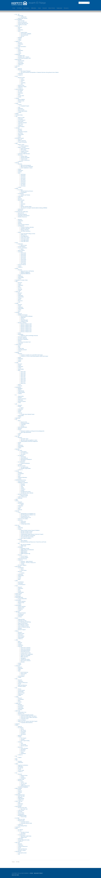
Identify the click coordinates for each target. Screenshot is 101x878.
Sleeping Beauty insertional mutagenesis (29, 441)
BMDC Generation (24, 656)
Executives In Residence (23, 339)
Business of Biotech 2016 (26, 329)
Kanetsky (17, 352)
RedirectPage (23, 816)
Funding (19, 298)
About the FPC (21, 213)
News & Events (51, 8)
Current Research (21, 120)
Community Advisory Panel (26, 823)
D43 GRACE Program (19, 138)
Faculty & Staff (21, 779)
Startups (19, 340)
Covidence (23, 489)
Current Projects (24, 556)
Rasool (16, 618)
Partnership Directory (22, 558)
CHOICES (22, 80)
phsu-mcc (17, 525)
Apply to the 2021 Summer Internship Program (27, 721)
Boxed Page (20, 15)
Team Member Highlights (26, 33)
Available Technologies (23, 314)
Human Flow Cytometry (25, 647)
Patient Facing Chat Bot (23, 623)
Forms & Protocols (22, 264)
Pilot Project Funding (25, 740)
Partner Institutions (25, 145)
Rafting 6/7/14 (24, 234)
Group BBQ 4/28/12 (25, 240)
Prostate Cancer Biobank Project (27, 414)
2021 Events (23, 258)
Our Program (23, 738)
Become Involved (21, 465)
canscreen (17, 66)
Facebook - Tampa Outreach (27, 561)
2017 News (23, 184)
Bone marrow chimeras (25, 660)
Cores (19, 512)
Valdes (16, 763)
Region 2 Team (21, 144)
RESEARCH (20, 388)
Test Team (20, 811)
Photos (19, 232)
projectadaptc (18, 600)
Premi (16, 585)
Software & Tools (24, 321)
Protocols (20, 385)
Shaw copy (17, 842)
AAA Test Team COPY (22, 807)
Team (19, 28)
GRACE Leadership (22, 140)
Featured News (24, 32)
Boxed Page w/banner (22, 18)
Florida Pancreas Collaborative (21, 211)
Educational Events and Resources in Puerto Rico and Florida (33, 541)
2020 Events (23, 259)
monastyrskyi (18, 387)
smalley (16, 696)
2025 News (23, 174)
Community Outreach (22, 122)
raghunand (17, 611)
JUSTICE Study (18, 344)
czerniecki (17, 127)
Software (20, 792)
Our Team (20, 450)
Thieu (16, 759)
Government (23, 731)
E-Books (22, 490)
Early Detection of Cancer (23, 624)
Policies (19, 429)
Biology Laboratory (25, 229)
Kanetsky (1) (17, 827)
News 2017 (23, 382)
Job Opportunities (24, 467)
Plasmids (23, 661)
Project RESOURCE (19, 597)
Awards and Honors (22, 398)
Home (13, 8)
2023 (22, 202)
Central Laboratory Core (26, 517)
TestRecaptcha (21, 814)
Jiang (16, 281)
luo (16, 394)
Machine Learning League (26, 206)
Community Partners (25, 821)
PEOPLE (19, 389)
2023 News (23, 176)
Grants (39, 8)
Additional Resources (25, 785)
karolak (16, 303)
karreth (16, 362)
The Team (20, 130)
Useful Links (23, 521)
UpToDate (23, 485)
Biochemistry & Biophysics (26, 459)
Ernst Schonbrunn (24, 672)
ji (15, 218)
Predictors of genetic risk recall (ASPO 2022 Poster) (32, 354)
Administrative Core (22, 712)
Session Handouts (22, 601)
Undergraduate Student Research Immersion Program (32, 534)
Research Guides (24, 495)
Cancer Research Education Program (25, 714)
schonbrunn (17, 665)
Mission (19, 689)
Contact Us (20, 64)
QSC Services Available (25, 544)
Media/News (20, 334)
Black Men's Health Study (26, 836)
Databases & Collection (23, 482)
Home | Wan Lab (18, 801)
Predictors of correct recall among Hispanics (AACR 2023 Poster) (34, 356)
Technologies (21, 691)
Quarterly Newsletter (25, 157)
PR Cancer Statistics (22, 565)
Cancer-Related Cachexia (23, 625)
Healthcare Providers (22, 24)
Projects (19, 104)
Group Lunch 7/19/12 (25, 237)
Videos (22, 752)
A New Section (21, 810)
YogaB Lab (17, 41)
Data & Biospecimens (22, 427)
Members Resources (22, 216)
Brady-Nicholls (18, 59)
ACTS (22, 81)
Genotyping (23, 658)
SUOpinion (17, 723)
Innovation (17, 312)
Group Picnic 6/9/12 (25, 238)
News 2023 (23, 374)
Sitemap (31, 873)
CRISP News (20, 124)
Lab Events (20, 251)
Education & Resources (23, 494)
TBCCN (16, 725)
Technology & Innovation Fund (24, 342)
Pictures (19, 701)
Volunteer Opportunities (26, 468)
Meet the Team (21, 60)
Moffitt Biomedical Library (20, 480)
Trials (22, 486)
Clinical (22, 729)
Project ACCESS (18, 593)
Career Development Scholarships (28, 535)
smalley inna (17, 703)
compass (17, 98)
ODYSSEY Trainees (22, 686)
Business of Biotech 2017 (26, 327)
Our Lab (19, 830)
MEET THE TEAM (21, 796)
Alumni (22, 249)
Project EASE (18, 594)
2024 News (23, 175)
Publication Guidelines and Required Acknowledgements (32, 431)
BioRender (20, 498)
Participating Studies (25, 423)
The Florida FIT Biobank (25, 71)
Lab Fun (22, 36)
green (16, 828)
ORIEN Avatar (23, 545)
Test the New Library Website (27, 492)
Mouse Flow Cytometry (25, 649)
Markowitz (17, 449)
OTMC (16, 499)
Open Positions (21, 126)
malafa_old (17, 291)
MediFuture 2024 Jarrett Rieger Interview (29, 335)
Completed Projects (25, 105)
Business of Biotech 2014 (26, 331)
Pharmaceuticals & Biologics (27, 316)
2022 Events (23, 256)
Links (19, 302)
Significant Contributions (23, 765)
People (19, 169)
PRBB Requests (24, 551)
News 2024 (23, 373)
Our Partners (20, 727)
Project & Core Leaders (23, 518)
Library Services (21, 481)
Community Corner (24, 718)
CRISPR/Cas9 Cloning (25, 659)
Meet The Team (21, 20)
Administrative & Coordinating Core (28, 513)
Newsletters (23, 749)
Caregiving (23, 82)
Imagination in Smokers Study (21, 280)
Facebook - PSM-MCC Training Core (28, 562)
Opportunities (21, 63)
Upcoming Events (24, 35)
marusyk (17, 471)
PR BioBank (20, 547)
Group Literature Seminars (23, 224)
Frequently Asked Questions (27, 722)
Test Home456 (18, 806)
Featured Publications (25, 463)
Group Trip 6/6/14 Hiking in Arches (28, 233)
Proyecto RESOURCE (22, 598)
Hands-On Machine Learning (24, 627)
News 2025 (23, 371)
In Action (22, 572)
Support (19, 38)
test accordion (21, 812)
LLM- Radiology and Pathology (24, 621)
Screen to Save (24, 158)
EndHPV (17, 113)
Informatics (23, 460)
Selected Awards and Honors (27, 191)
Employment (59, 8)
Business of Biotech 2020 (26, 323)
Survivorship (23, 744)
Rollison (17, 631)
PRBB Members (24, 552)
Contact (19, 40)
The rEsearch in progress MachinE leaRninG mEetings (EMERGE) (34, 207)
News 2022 (23, 375)
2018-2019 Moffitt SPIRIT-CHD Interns (29, 716)
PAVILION (17, 511)
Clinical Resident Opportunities (27, 536)
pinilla (16, 580)
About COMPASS (21, 99)
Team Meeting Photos (22, 825)
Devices (22, 318)
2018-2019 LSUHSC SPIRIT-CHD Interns (29, 717)
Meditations (20, 609)
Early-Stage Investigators (26, 538)
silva (16, 687)
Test (19, 854)
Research (45, 8)
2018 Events (23, 262)
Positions (20, 171)
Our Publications (21, 461)
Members (20, 223)
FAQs (19, 347)
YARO (22, 743)
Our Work (20, 91)
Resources (66, 8)
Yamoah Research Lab (19, 794)
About (19, 45)
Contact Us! (20, 824)
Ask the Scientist (24, 745)
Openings (20, 289)
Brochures (23, 750)
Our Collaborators (24, 452)
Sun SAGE (17, 818)
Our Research (21, 455)
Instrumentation (21, 676)
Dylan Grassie (24, 673)
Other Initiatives (24, 540)
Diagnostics (23, 317)
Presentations (24, 192)
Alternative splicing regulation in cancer (29, 440)
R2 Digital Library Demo (26, 491)
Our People (20, 90)
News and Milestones (22, 685)
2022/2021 (23, 204)
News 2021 (23, 376)
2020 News (23, 180)
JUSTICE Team (21, 348)
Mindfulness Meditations (23, 787)
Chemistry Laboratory (25, 228)
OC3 (16, 419)
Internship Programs (22, 336)
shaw (16, 678)
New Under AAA (24, 809)
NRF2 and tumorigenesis (26, 165)
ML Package (20, 767)
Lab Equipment (21, 225)
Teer (16, 756)
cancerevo (17, 47)
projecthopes (18, 596)
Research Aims (24, 422)
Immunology (23, 456)
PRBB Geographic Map (25, 553)
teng (16, 758)
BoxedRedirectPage (22, 815)
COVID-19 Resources (25, 160)
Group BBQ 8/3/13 (24, 236)
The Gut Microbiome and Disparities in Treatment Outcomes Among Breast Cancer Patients (40, 72)
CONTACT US (20, 800)
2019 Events (23, 260)
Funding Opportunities (25, 523)
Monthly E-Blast (24, 156)
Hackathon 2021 (21, 55)
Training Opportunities (22, 111)
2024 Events (23, 254)
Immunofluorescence (25, 651)
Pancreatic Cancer (24, 438)
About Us (20, 68)
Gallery (19, 669)
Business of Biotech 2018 (26, 326)
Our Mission (20, 829)
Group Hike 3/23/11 (25, 241)
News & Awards (21, 250)
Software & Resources (23, 682)
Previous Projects (24, 557)
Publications (33, 8)
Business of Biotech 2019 (26, 325)
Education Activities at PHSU (26, 531)
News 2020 (23, 378)
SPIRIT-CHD (17, 710)
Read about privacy (38, 873)
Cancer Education (24, 748)
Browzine (23, 483)
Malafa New (17, 418)
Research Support (22, 629)
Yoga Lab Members (22, 46)
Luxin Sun (23, 674)
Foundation (23, 732)
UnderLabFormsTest (22, 852)
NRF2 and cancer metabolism (27, 166)
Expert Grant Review (25, 148)
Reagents (20, 37)
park (16, 403)
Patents (19, 222)
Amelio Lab (17, 25)
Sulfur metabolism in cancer (26, 167)
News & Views (24, 245)
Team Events (20, 121)
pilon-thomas (18, 566)
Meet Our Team (21, 117)
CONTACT (20, 393)
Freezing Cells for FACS (26, 652)
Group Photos (24, 451)
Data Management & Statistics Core (28, 514)
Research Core (21, 713)
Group (19, 51)
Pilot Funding (23, 149)
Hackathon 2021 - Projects (23, 56)
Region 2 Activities (22, 147)
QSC (19, 543)
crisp (16, 116)
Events (19, 333)
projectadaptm (18, 605)
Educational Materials (22, 214)
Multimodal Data (21, 619)
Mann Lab (17, 436)
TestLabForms (18, 851)
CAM (22, 84)
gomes (16, 268)
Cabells (22, 487)
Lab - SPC (17, 14)
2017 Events (23, 263)
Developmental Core (25, 516)
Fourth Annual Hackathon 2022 (24, 58)
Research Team (21, 692)
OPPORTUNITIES (21, 392)
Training (19, 529)
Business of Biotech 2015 (26, 330)
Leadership (23, 424)
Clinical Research (24, 458)
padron (16, 500)
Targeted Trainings (24, 151)
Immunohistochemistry (25, 650)
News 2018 (23, 380)
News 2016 (23, 383)
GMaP (16, 143)
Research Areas (21, 77)
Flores (16, 242)
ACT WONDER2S (18, 19)
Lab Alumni (23, 454)
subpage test (23, 16)
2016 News (23, 185)
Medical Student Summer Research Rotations (30, 530)
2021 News (23, 179)
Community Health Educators (24, 153)
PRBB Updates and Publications (27, 549)
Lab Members (26, 8)
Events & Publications (22, 22)
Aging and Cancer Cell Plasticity (27, 271)
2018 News (23, 183)
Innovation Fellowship (22, 338)
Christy (16, 103)
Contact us (20, 267)
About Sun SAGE (21, 819)
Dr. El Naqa (19, 8)
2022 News (23, 178)
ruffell (16, 640)
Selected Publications (22, 477)
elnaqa (16, 188)
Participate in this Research (23, 215)
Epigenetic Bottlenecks (25, 273)
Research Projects (22, 401)
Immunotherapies (24, 320)
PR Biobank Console (25, 548)
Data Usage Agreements (26, 432)
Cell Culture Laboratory (25, 231)
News (19, 31)
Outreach (20, 539)
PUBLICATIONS (21, 391)
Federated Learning (22, 620)
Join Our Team (21, 95)
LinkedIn (22, 563)
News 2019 (23, 379)
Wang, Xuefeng (18, 788)
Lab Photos (20, 133)
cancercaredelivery (19, 89)
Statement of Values (22, 86)
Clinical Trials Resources (23, 23)
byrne (16, 76)
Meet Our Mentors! (22, 720)
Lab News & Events (25, 832)
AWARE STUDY (24, 837)
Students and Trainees (25, 194)
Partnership (20, 527)
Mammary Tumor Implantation (27, 654)
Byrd (16, 67)
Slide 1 (19, 526)
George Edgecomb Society (23, 839)
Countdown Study (19, 115)
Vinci (16, 772)
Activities (23, 739)
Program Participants (22, 142)
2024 (22, 201)
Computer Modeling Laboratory (27, 227)
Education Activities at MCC (26, 532)
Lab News (20, 464)
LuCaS (22, 78)
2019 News (23, 182)
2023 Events (23, 255)
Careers (19, 265)
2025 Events (23, 253)
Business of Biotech (22, 322)
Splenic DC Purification (25, 655)
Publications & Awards (22, 131)
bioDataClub (17, 54)
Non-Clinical (23, 730)
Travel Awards (24, 152)
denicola (17, 162)
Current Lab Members (22, 247)
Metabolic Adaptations (25, 272)
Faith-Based (23, 734)
